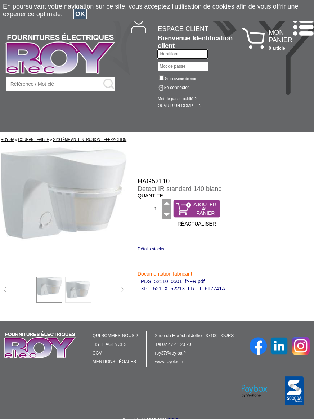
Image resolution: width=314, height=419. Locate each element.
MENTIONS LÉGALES (114, 361)
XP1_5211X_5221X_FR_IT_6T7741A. (183, 288)
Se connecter (176, 87)
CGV (97, 353)
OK (80, 14)
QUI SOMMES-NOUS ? (115, 335)
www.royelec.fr (169, 361)
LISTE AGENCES (110, 344)
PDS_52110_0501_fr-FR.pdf (173, 281)
